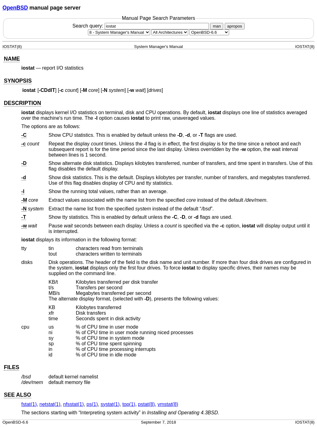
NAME (12, 59)
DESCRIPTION (22, 103)
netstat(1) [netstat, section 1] (49, 404)
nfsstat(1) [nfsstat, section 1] (73, 404)
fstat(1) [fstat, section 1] (29, 404)
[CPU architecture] (169, 32)
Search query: (141, 25)
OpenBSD (15, 8)
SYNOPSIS (18, 81)
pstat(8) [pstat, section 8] (146, 404)
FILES (11, 367)
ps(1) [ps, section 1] (92, 404)
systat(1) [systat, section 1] (110, 404)
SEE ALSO (17, 395)
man (217, 26)
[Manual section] (119, 32)
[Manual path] (209, 32)
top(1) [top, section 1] (128, 404)
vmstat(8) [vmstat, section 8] (168, 404)
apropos (234, 26)
